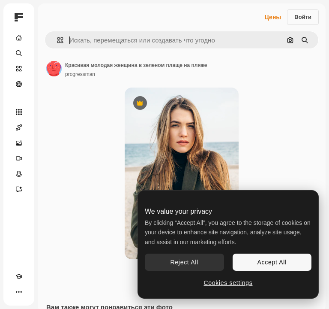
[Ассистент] (19, 189)
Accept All (272, 262)
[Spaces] (19, 127)
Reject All (184, 262)
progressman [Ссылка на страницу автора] (80, 74)
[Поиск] (19, 53)
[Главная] (19, 38)
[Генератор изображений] (19, 143)
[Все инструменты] (19, 112)
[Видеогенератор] (19, 158)
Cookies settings (228, 282)
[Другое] (19, 292)
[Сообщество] (19, 84)
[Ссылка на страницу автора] (54, 68)
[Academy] (19, 276)
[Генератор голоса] (19, 174)
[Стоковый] (19, 69)
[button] (57, 40)
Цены (273, 17)
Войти (302, 17)
